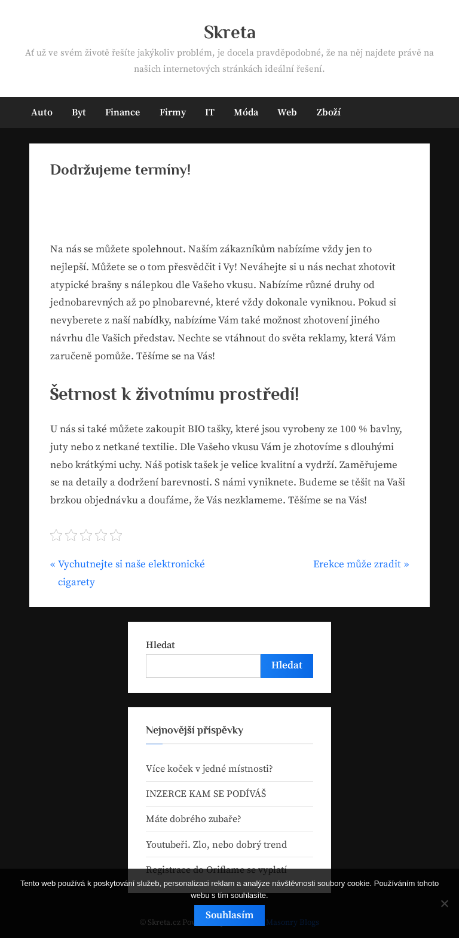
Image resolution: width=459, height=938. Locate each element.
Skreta (230, 32)
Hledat (160, 645)
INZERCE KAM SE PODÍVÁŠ (206, 794)
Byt (79, 112)
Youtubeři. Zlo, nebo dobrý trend (216, 845)
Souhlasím (229, 915)
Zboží (329, 112)
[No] (444, 903)
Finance (122, 112)
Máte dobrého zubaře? (193, 819)
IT (210, 112)
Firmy (173, 112)
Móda (246, 112)
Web (287, 112)
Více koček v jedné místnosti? (209, 769)
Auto (42, 112)
